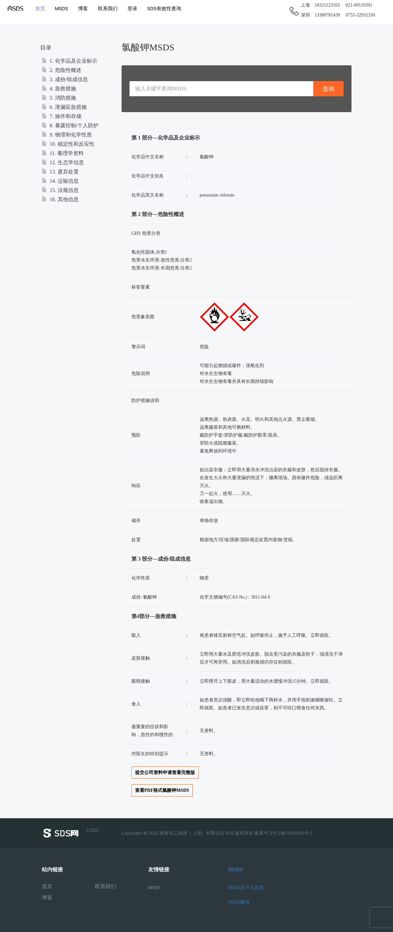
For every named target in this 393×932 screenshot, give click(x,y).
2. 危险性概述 (61, 70)
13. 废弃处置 (60, 171)
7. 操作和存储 (61, 116)
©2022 (70, 833)
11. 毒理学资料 (63, 153)
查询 (328, 89)
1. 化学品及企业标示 (69, 61)
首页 (39, 8)
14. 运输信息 (60, 181)
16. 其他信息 (60, 199)
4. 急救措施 (59, 88)
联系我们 (107, 8)
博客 (82, 8)
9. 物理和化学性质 (67, 135)
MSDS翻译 (239, 902)
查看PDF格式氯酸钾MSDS (162, 790)
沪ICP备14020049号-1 (290, 833)
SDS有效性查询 (164, 8)
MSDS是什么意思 (246, 887)
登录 (132, 8)
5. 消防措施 (59, 98)
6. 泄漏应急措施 (64, 107)
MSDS (61, 8)
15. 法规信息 (60, 190)
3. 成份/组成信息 (65, 79)
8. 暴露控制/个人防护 (70, 125)
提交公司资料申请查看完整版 (165, 772)
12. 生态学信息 (63, 162)
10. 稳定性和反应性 (68, 144)
